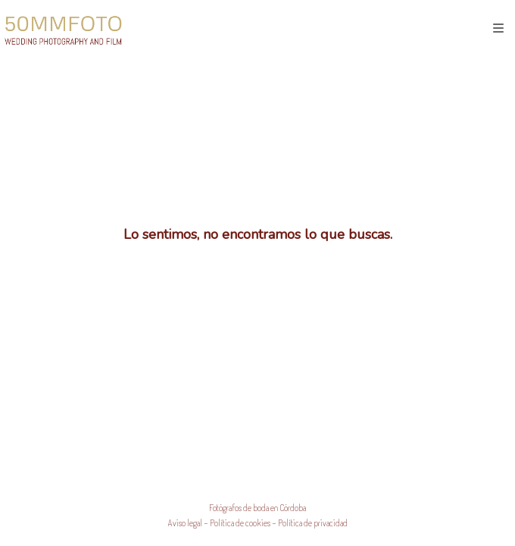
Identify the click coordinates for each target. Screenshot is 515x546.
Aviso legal (185, 523)
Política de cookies (240, 523)
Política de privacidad (313, 523)
